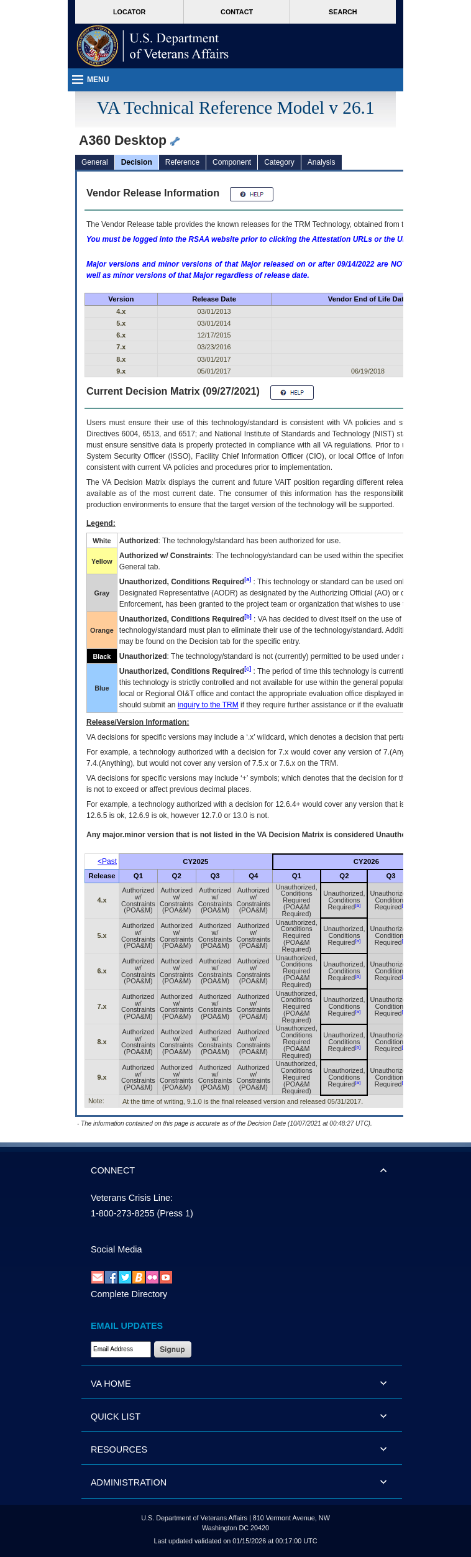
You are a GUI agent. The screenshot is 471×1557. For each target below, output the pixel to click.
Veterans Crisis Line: (132, 1198)
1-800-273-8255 (122, 1213)
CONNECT (113, 1170)
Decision (136, 162)
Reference (182, 162)
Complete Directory (129, 1294)
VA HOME (111, 1384)
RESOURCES (119, 1449)
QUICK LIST (115, 1417)
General (94, 162)
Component (232, 162)
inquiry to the (208, 704)
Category (279, 162)
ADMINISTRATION (129, 1482)
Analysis (322, 162)
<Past (107, 861)
